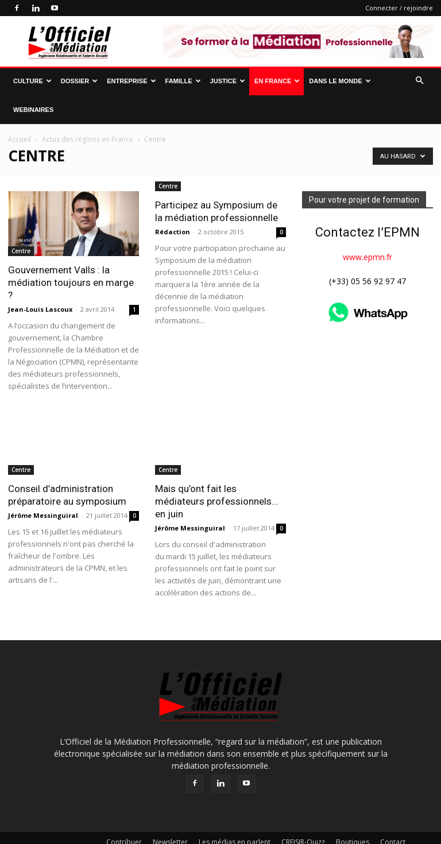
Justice (227, 81)
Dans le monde (339, 81)
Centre (20, 251)
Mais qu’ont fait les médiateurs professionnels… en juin (216, 501)
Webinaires (33, 109)
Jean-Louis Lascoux (40, 309)
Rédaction (172, 296)
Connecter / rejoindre (399, 7)
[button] (419, 80)
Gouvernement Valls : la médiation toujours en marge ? (71, 282)
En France (277, 81)
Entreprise (131, 81)
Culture (32, 81)
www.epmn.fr (367, 256)
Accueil (19, 139)
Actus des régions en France (87, 139)
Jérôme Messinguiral (43, 515)
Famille (183, 81)
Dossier (79, 81)
